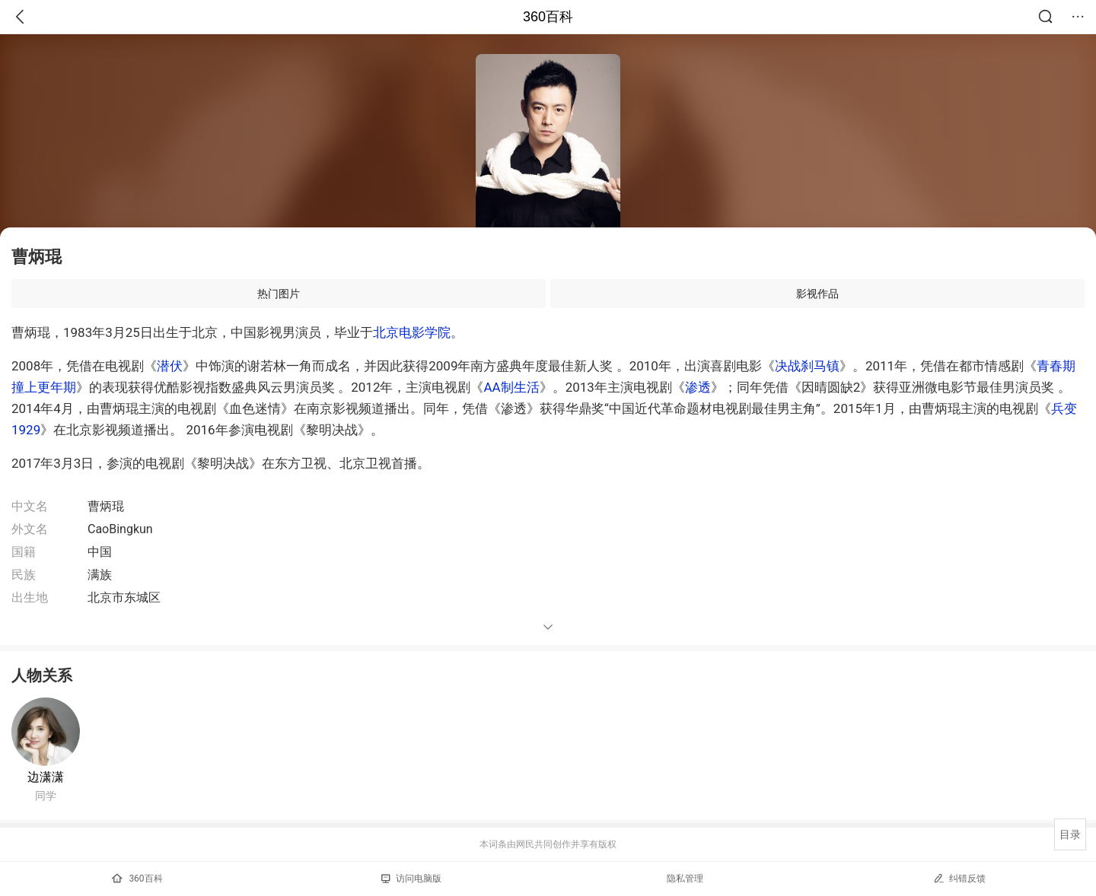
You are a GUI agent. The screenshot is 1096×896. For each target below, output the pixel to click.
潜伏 (170, 365)
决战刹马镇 (807, 365)
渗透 (698, 387)
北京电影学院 (412, 332)
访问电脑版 (411, 878)
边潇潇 (45, 777)
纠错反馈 (959, 878)
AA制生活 (511, 387)
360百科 (548, 16)
